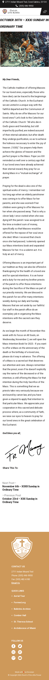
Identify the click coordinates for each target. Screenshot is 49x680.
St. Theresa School (23, 621)
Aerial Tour (19, 596)
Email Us (15, 583)
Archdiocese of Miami (25, 628)
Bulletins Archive (22, 609)
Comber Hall (20, 615)
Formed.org (20, 602)
